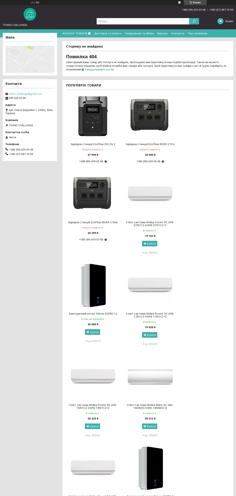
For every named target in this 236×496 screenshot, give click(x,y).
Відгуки (162, 33)
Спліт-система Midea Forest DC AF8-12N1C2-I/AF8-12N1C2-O (203, 223)
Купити (93, 243)
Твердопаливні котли (99, 69)
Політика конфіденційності (144, 492)
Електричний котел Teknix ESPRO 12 (148, 222)
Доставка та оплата (107, 33)
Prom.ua (135, 489)
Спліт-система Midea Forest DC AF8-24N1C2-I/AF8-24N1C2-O (203, 315)
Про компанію (197, 33)
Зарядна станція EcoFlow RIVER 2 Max (203, 144)
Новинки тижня (71, 463)
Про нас (8, 463)
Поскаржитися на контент (114, 492)
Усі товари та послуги (212, 442)
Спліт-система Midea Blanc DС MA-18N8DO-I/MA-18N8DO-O (148, 315)
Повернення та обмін (139, 33)
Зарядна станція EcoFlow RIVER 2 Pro (147, 144)
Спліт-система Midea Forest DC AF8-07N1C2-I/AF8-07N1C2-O (92, 223)
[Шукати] (194, 21)
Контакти (177, 33)
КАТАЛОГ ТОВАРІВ (74, 33)
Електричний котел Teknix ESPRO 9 (92, 404)
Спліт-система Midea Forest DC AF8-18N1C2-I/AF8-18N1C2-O (92, 315)
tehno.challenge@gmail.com (25, 94)
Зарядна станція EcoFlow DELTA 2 (92, 144)
